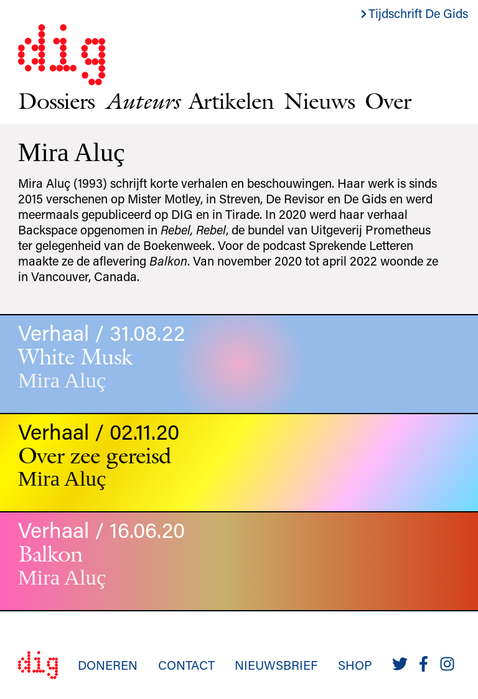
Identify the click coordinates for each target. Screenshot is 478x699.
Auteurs (142, 100)
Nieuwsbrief (276, 665)
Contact (186, 665)
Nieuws (319, 100)
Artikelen (231, 100)
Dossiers (56, 100)
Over (388, 100)
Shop (355, 665)
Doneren (108, 665)
